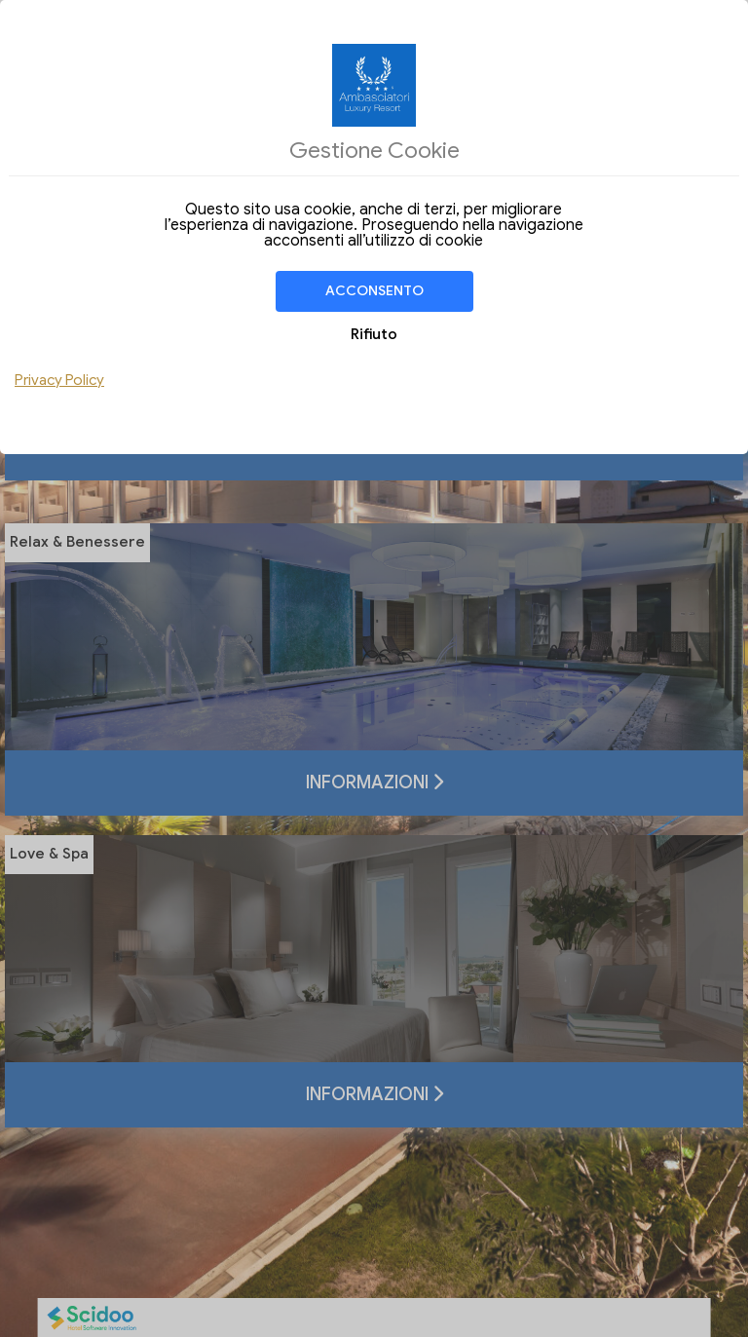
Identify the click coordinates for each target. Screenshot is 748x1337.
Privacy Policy (59, 380)
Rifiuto (374, 334)
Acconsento (374, 291)
